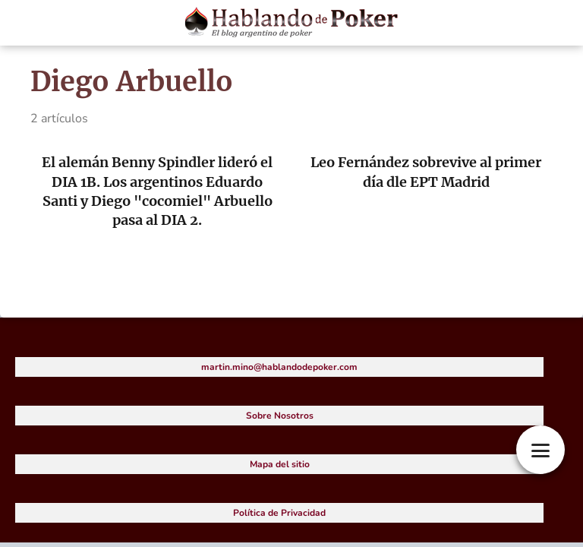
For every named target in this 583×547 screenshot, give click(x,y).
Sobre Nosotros (280, 415)
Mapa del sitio (280, 464)
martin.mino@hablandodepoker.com (279, 367)
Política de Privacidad (279, 513)
